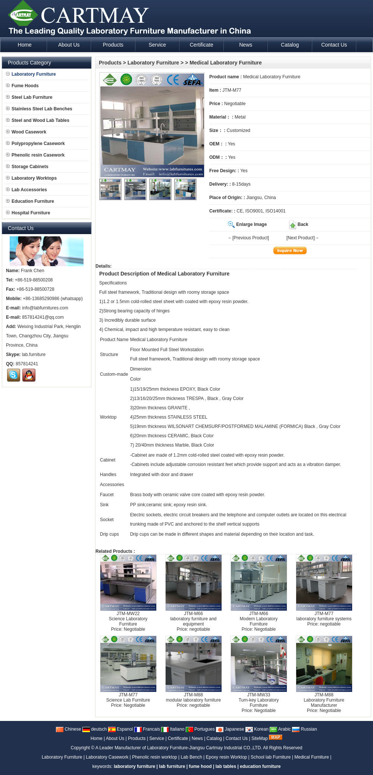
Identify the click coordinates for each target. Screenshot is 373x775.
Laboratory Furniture (153, 63)
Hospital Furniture (28, 212)
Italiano (172, 729)
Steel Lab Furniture (29, 97)
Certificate (178, 738)
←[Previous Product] (248, 237)
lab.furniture (34, 354)
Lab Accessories (26, 189)
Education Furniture (30, 201)
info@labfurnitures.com (45, 308)
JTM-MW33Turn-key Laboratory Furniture (259, 700)
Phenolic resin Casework (35, 155)
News (197, 738)
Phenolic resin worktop (154, 757)
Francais (147, 729)
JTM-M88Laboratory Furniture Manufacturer (324, 700)
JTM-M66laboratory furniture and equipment (193, 619)
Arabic (280, 729)
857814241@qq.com (43, 317)
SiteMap (259, 738)
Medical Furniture (311, 757)
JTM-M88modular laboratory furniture (193, 697)
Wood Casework (26, 132)
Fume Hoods (22, 85)
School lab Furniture (271, 757)
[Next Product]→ (302, 237)
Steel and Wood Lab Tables (37, 120)
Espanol (120, 729)
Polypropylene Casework (35, 143)
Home (97, 738)
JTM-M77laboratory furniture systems (323, 616)
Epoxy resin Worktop (226, 757)
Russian (304, 729)
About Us (115, 738)
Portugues (200, 729)
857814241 (27, 363)
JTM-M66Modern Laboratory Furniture (259, 619)
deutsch (94, 729)
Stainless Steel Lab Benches (39, 108)
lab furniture (172, 766)
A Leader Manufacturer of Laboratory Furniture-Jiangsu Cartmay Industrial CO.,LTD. (178, 747)
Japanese (230, 729)
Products (110, 63)
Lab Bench (191, 757)
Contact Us (237, 738)
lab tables (226, 766)
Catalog (214, 738)
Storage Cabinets (27, 166)
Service (156, 738)
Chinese (68, 729)
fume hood (200, 766)
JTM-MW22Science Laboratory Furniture (128, 619)
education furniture (260, 766)
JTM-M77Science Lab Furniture (128, 697)
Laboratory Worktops (31, 178)
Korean (257, 729)
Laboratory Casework (107, 757)
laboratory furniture (134, 766)
